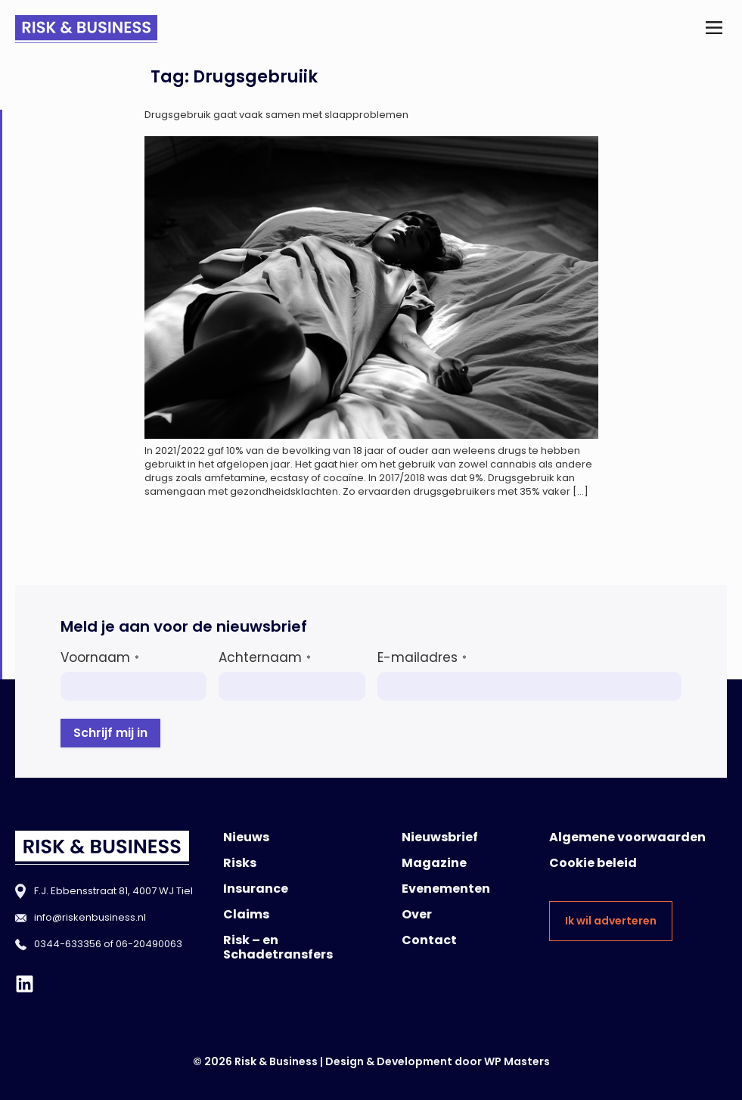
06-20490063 (149, 944)
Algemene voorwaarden (627, 837)
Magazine (434, 863)
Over (417, 914)
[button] (714, 29)
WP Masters (517, 1061)
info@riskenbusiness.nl (90, 917)
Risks (239, 863)
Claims (246, 914)
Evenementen (446, 888)
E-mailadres (422, 657)
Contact (429, 940)
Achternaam (265, 657)
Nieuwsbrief (440, 837)
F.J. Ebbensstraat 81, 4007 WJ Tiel (113, 891)
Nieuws (246, 837)
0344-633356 (67, 944)
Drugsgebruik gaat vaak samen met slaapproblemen (276, 114)
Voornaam (100, 657)
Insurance (255, 888)
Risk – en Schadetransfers (278, 947)
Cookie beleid (593, 863)
